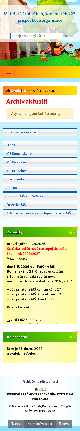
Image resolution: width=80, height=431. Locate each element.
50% (16, 424)
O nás (10, 145)
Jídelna (11, 188)
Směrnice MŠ (16, 205)
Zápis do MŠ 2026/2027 (24, 196)
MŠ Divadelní (16, 162)
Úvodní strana (21, 91)
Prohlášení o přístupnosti (40, 381)
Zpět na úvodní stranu (22, 132)
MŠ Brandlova (17, 171)
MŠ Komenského (19, 154)
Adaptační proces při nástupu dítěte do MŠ (38, 213)
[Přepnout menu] (9, 72)
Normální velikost (39, 424)
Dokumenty (15, 179)
